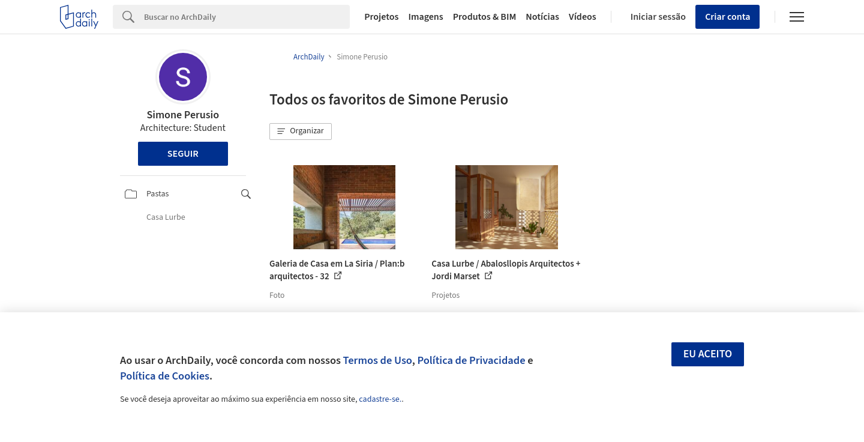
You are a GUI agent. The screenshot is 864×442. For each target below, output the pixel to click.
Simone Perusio (182, 115)
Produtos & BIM (485, 17)
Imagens (425, 17)
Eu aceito (708, 354)
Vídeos (582, 17)
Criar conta (727, 16)
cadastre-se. (380, 399)
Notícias (542, 17)
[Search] (247, 17)
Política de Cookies (164, 376)
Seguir (183, 153)
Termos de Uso (377, 360)
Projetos (381, 17)
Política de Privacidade (471, 360)
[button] (300, 131)
